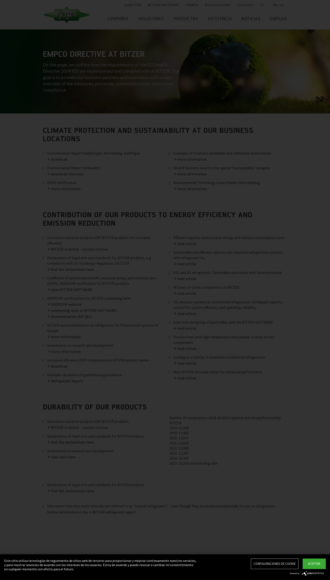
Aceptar (314, 564)
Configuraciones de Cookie (275, 564)
